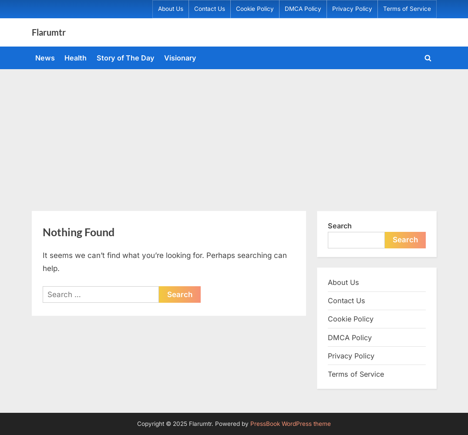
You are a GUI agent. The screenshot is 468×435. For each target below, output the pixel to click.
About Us (170, 8)
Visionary (180, 58)
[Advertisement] (234, 134)
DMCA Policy (303, 8)
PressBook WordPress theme (290, 423)
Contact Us (209, 8)
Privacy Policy (352, 8)
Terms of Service (407, 8)
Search (340, 225)
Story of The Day (126, 58)
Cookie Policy (255, 8)
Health (75, 58)
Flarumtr (49, 32)
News (45, 58)
